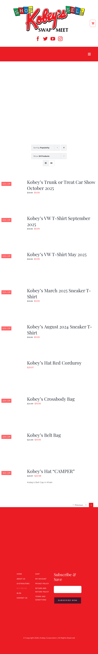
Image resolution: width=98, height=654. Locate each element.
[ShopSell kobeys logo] (49, 6)
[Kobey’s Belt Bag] (12, 433)
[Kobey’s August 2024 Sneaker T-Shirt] (12, 325)
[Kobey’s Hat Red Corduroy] (12, 361)
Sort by (41, 148)
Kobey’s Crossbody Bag (51, 399)
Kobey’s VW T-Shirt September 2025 (58, 221)
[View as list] (51, 163)
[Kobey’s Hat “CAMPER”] (12, 470)
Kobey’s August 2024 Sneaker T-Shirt (59, 329)
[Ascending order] (64, 148)
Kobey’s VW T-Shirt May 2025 (56, 254)
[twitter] (45, 38)
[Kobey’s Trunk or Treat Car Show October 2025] (12, 180)
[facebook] (38, 38)
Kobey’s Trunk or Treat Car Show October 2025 (61, 185)
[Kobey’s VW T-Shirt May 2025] (12, 253)
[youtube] (53, 38)
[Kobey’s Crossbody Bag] (12, 397)
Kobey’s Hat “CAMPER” (51, 471)
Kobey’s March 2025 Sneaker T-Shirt (59, 293)
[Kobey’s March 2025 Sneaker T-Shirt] (12, 289)
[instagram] (60, 38)
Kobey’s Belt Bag (44, 435)
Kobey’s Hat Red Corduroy (54, 363)
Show (41, 156)
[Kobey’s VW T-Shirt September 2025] (12, 217)
